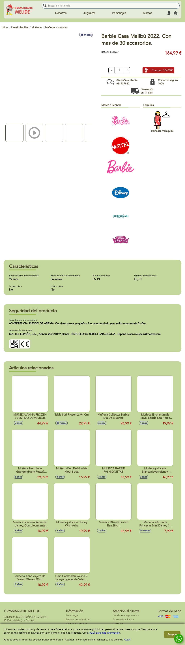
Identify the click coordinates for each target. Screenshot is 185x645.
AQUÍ (127, 639)
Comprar (162, 70)
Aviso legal (72, 615)
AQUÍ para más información (104, 632)
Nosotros (60, 13)
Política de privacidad (78, 619)
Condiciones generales (126, 615)
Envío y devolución (123, 619)
